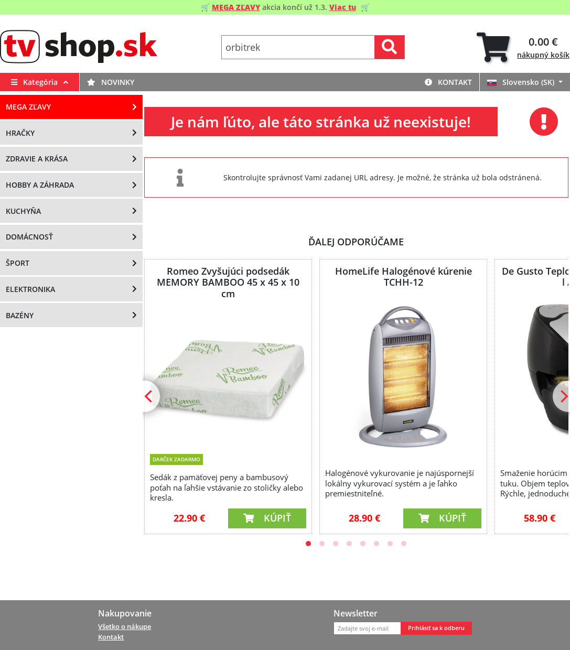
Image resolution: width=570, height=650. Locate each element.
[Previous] (149, 396)
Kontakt (448, 82)
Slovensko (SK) (521, 82)
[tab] (523, 47)
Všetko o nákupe (124, 626)
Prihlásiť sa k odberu (436, 628)
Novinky (110, 82)
